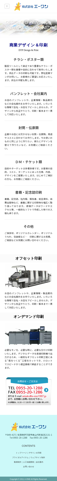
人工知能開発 (28, 462)
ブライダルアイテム (20, 457)
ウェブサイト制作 (37, 457)
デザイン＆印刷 (35, 453)
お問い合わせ (28, 467)
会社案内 (39, 462)
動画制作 (17, 462)
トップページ (21, 453)
